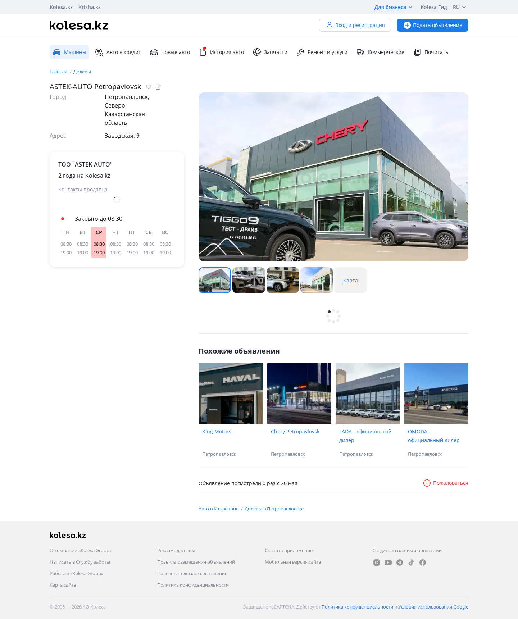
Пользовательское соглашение (192, 573)
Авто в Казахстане (219, 508)
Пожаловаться (445, 482)
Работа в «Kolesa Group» (76, 573)
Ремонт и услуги (321, 52)
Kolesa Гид (434, 7)
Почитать (430, 52)
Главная (59, 71)
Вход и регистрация (355, 25)
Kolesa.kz (61, 7)
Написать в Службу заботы (80, 562)
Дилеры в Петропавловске (274, 508)
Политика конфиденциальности (193, 585)
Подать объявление (432, 25)
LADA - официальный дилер (365, 435)
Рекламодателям (176, 550)
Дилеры (82, 71)
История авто (221, 52)
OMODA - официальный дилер (434, 435)
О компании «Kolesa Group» (81, 550)
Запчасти (270, 52)
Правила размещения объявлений (196, 562)
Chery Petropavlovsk (295, 431)
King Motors (216, 431)
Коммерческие (380, 52)
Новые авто (170, 52)
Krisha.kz (89, 7)
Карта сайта (63, 585)
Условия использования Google (433, 607)
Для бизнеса (394, 7)
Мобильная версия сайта (293, 562)
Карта (350, 280)
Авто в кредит (118, 52)
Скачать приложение (289, 550)
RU (460, 7)
